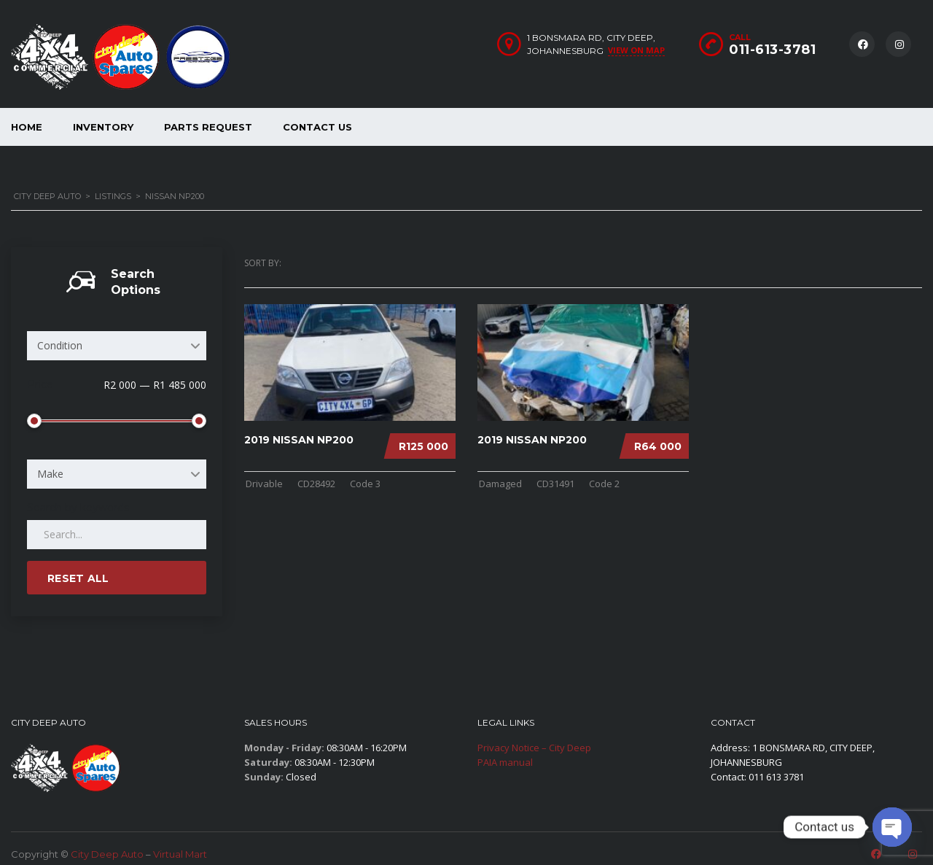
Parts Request (208, 127)
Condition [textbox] (59, 345)
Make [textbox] (50, 474)
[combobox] (116, 345)
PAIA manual (505, 762)
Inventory (103, 127)
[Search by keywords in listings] (116, 534)
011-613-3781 (772, 50)
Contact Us (317, 127)
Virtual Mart (180, 854)
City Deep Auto (107, 854)
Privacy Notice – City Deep (534, 747)
